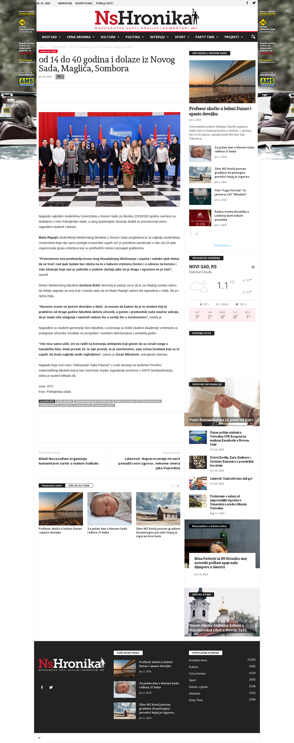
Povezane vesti (52, 485)
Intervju (159, 37)
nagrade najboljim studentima (93, 401)
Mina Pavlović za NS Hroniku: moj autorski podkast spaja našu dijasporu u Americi (220, 563)
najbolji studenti (125, 401)
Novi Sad (51, 37)
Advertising (83, 3)
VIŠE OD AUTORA (79, 485)
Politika (135, 37)
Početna (43, 46)
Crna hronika (81, 37)
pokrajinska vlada (149, 401)
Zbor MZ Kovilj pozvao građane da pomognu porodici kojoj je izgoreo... (233, 173)
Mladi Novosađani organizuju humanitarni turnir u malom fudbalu (68, 460)
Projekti (234, 37)
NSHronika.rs (222, 245)
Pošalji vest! (104, 3)
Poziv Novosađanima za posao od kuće (221, 420)
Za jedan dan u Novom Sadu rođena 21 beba (107, 530)
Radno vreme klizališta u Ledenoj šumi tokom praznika (232, 216)
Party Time (207, 37)
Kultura (110, 37)
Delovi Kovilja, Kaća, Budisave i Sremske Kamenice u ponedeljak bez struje (232, 461)
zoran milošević (103, 405)
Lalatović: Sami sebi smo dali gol (231, 478)
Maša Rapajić (65, 401)
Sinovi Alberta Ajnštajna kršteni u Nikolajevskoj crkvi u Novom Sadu (218, 627)
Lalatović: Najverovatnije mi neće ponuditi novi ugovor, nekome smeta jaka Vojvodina (149, 463)
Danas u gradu (198, 687)
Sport (182, 37)
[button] (253, 37)
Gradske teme (58, 46)
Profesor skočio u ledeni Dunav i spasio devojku (60, 530)
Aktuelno (194, 693)
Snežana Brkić (48, 405)
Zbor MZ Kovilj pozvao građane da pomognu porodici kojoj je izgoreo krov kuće (158, 532)
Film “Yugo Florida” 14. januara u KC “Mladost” (231, 192)
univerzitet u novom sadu (75, 405)
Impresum (65, 3)
